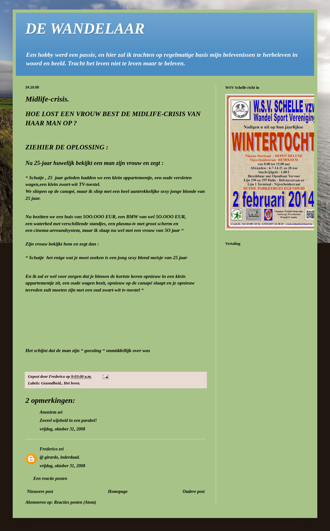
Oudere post (193, 491)
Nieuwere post (40, 491)
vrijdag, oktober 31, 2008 (62, 429)
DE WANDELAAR (85, 28)
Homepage (118, 491)
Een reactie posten (50, 478)
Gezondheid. (51, 383)
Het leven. (72, 383)
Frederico (49, 449)
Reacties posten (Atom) (75, 502)
